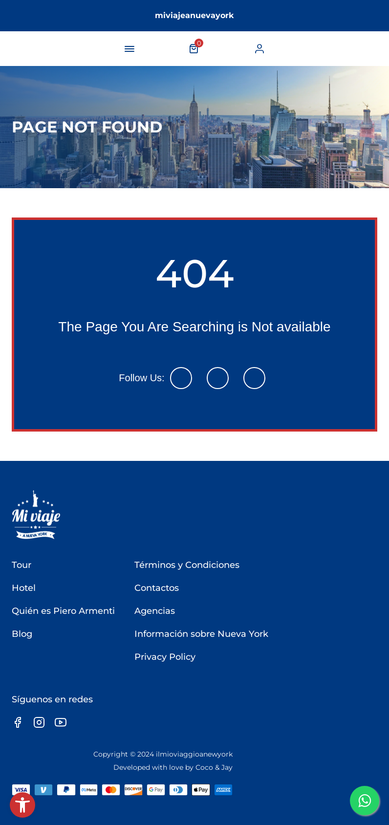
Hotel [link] (24, 588)
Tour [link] (21, 565)
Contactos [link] (156, 588)
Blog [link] (22, 634)
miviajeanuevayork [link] (194, 15)
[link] (22, 805)
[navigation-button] (129, 49)
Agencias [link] (154, 611)
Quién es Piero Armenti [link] (63, 611)
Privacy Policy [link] (164, 656)
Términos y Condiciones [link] (186, 565)
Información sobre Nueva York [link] (201, 634)
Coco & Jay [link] (214, 767)
